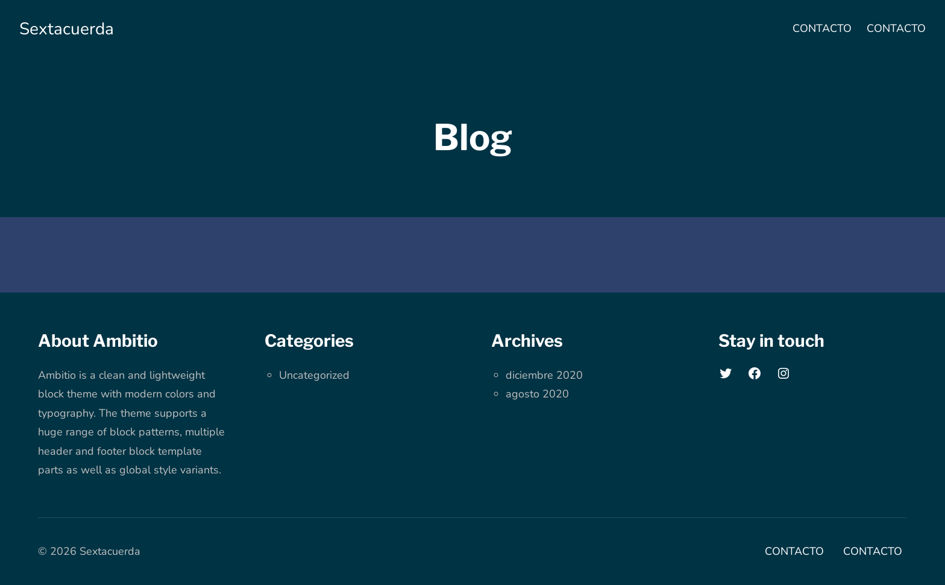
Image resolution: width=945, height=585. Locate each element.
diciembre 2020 (544, 375)
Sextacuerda (66, 28)
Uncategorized (314, 375)
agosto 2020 (537, 394)
